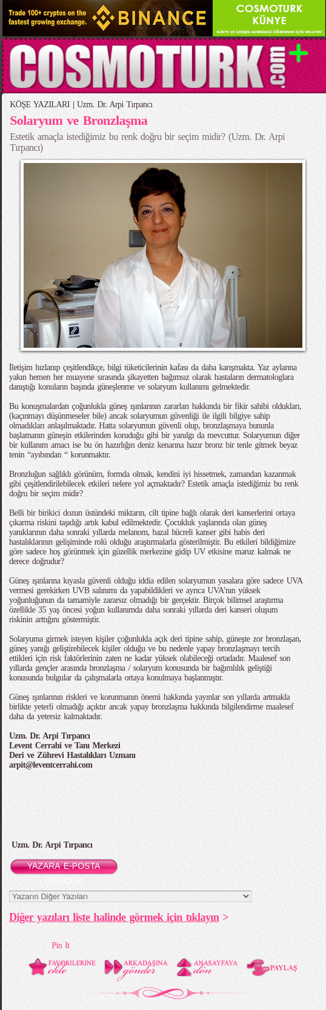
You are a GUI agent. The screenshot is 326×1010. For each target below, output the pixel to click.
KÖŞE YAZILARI (40, 104)
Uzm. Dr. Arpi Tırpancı (114, 104)
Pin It (60, 945)
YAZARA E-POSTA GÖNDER (64, 868)
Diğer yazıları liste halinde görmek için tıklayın (114, 917)
